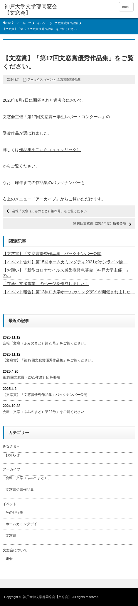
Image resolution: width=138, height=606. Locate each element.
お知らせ (13, 455)
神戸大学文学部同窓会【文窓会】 (30, 10)
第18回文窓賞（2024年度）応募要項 (99, 223)
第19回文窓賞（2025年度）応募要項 (31, 377)
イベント (43, 23)
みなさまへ (11, 446)
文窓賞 (11, 535)
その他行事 (14, 512)
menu (126, 7)
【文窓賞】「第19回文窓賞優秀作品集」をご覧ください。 (49, 360)
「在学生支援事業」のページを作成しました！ (46, 283)
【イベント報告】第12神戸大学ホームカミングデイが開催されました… (69, 291)
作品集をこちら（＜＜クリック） (50, 149)
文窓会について (15, 550)
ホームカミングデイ (21, 524)
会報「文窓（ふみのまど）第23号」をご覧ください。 (45, 343)
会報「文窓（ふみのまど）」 (28, 478)
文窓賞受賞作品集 (66, 23)
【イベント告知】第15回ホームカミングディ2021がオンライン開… (65, 262)
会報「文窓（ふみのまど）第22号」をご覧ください (43, 412)
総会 (9, 559)
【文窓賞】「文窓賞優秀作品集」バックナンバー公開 (52, 253)
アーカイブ (23, 23)
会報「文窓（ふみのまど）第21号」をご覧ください (49, 211)
